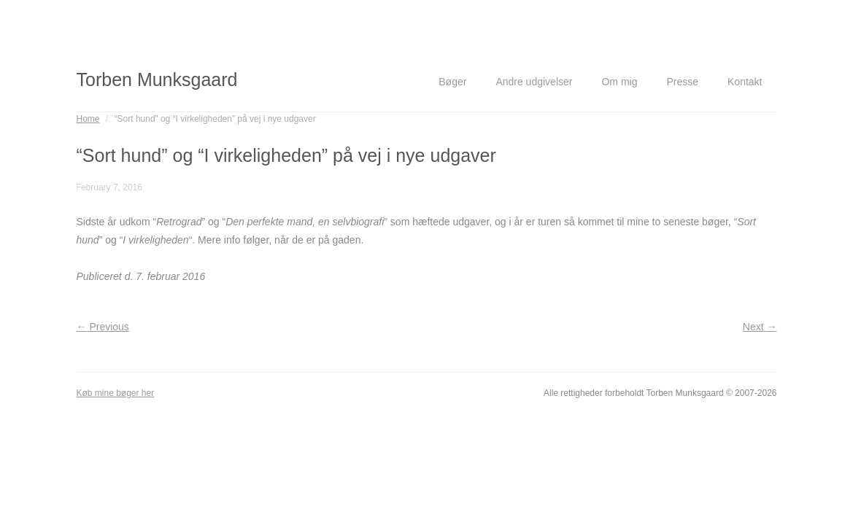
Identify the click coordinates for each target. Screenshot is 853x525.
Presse (682, 82)
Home (88, 119)
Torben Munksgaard (157, 79)
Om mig (619, 82)
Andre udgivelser (533, 82)
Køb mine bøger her (116, 393)
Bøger (452, 82)
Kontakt (744, 82)
